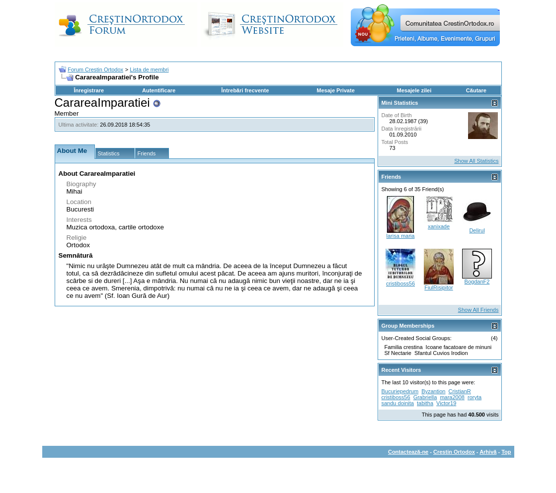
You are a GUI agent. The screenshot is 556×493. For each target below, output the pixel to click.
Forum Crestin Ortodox (95, 69)
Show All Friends (478, 310)
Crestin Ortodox (454, 452)
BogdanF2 (477, 281)
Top (506, 452)
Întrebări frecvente (245, 90)
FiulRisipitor (438, 287)
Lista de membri (149, 69)
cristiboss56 (400, 283)
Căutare (476, 90)
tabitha (425, 403)
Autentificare (158, 90)
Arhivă (487, 452)
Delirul (476, 230)
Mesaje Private (335, 90)
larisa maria (401, 236)
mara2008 (452, 397)
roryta (474, 397)
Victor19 (446, 403)
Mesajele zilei (414, 90)
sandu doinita (398, 403)
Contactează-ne (408, 452)
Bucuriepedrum (400, 391)
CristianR (460, 391)
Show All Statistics (476, 161)
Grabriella (425, 397)
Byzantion (433, 391)
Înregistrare (89, 90)
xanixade (439, 226)
